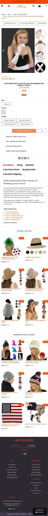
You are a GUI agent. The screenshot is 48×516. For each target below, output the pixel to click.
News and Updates (36, 475)
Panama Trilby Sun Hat (33, 257)
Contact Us (36, 485)
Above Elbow (25, 124)
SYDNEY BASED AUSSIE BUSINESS (16, 151)
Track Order (12, 467)
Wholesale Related (12, 477)
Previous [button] (3, 51)
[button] (40, 511)
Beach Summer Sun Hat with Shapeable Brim (11, 289)
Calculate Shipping (12, 174)
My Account (12, 464)
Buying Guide (28, 169)
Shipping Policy (12, 475)
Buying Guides (36, 472)
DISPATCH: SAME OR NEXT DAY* (16, 137)
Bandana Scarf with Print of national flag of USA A (11, 425)
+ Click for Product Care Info (13, 216)
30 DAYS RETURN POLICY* (14, 146)
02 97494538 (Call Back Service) (12, 501)
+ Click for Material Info (12, 214)
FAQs (36, 488)
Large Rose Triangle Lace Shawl (10, 321)
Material (29, 165)
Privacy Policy (36, 467)
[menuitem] (19, 158)
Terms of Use (36, 464)
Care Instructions (11, 169)
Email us (12, 509)
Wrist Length (9, 120)
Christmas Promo (10, 23)
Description (8, 165)
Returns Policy (12, 472)
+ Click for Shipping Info (12, 220)
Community (36, 493)
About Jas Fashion (36, 483)
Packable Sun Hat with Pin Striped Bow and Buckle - (34, 289)
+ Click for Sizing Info (11, 212)
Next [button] (45, 51)
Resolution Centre (12, 470)
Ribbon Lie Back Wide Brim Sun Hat (35, 321)
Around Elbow (9, 124)
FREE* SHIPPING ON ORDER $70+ (16, 141)
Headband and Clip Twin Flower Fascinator (9, 258)
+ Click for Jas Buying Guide (13, 218)
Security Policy (36, 470)
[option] (24, 50)
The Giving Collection (27, 23)
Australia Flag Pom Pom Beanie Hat (33, 393)
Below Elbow (24, 120)
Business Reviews (36, 490)
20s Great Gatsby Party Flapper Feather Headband (10, 362)
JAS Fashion (24, 88)
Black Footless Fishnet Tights (35, 424)
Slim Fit (6, 104)
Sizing (19, 165)
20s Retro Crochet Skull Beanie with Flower (34, 362)
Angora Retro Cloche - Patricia (9, 393)
